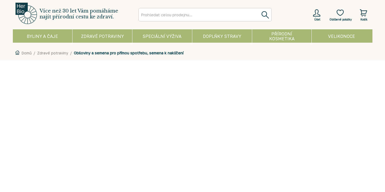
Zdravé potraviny (52, 53)
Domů (26, 53)
